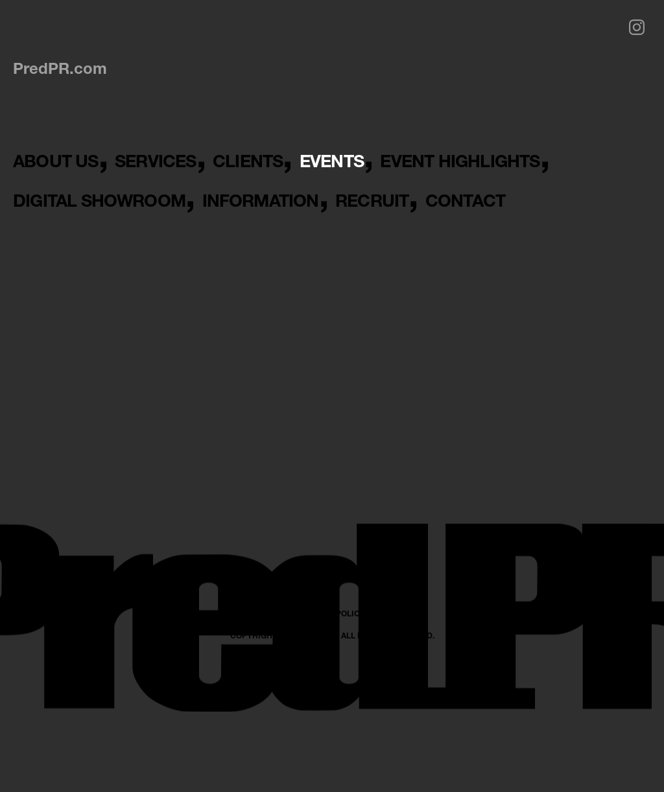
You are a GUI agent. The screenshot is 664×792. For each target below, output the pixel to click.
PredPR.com (60, 68)
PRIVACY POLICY (332, 731)
